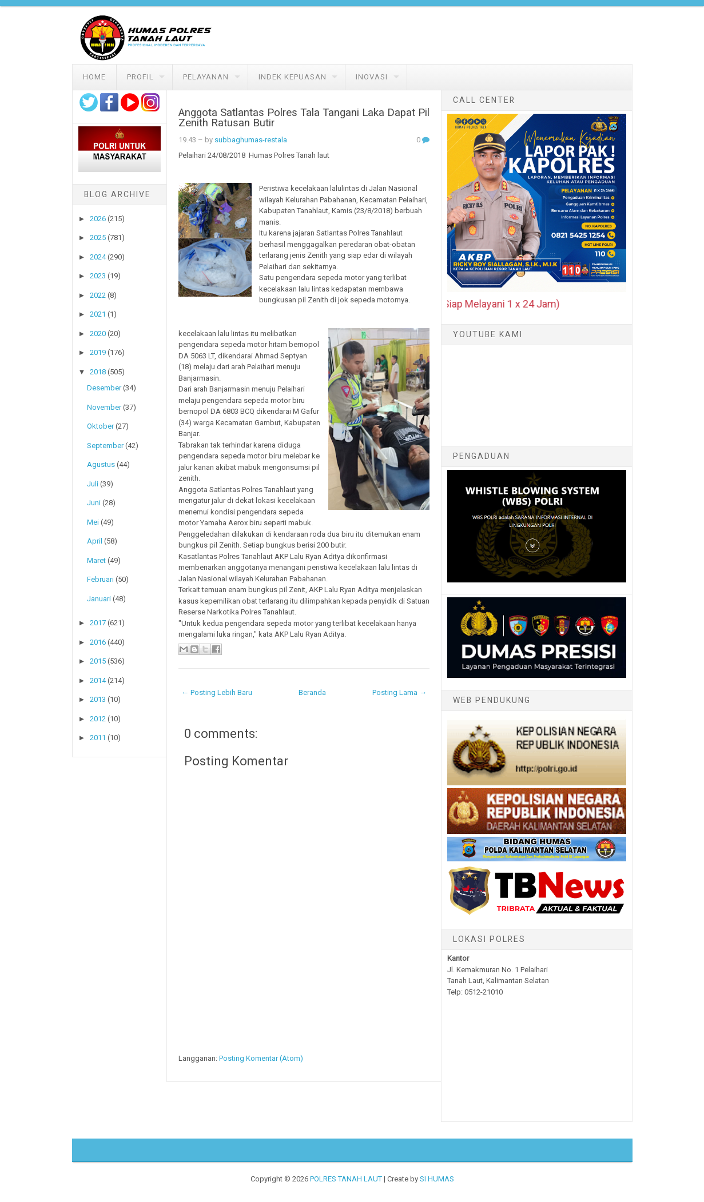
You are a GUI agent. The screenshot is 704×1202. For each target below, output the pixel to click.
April (94, 541)
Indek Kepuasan (292, 77)
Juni (94, 502)
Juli (92, 484)
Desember (104, 388)
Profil (140, 77)
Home (94, 77)
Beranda (312, 692)
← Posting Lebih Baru (216, 692)
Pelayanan (206, 77)
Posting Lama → (399, 692)
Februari (100, 579)
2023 (98, 275)
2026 (98, 218)
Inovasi (372, 77)
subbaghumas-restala (250, 139)
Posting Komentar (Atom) (261, 1058)
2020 (98, 333)
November (104, 407)
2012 (98, 718)
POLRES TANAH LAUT (346, 1179)
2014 (98, 680)
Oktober (100, 426)
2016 (98, 642)
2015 (98, 661)
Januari (99, 598)
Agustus (101, 464)
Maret (96, 560)
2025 (98, 237)
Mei (93, 522)
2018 (98, 372)
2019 (98, 352)
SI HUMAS (437, 1179)
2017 (98, 622)
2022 (98, 295)
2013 (98, 699)
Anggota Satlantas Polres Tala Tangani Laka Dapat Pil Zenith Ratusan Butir (303, 118)
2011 (98, 737)
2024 (98, 257)
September (105, 445)
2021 (98, 314)
